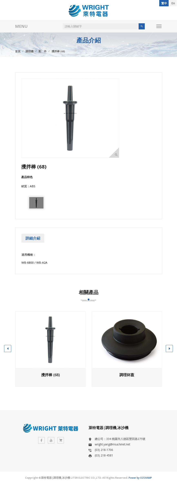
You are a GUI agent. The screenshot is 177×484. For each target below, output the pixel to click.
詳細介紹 (33, 238)
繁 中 (164, 3)
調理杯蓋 (126, 374)
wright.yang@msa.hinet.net (112, 444)
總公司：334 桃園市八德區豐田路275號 (120, 439)
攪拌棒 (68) (58, 51)
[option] (36, 203)
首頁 (17, 51)
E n (173, 3)
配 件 (43, 51)
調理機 (29, 51)
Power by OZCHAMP (140, 478)
